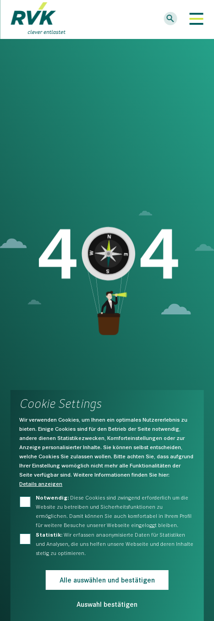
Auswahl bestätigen (107, 604)
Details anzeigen (40, 483)
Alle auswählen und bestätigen (107, 579)
